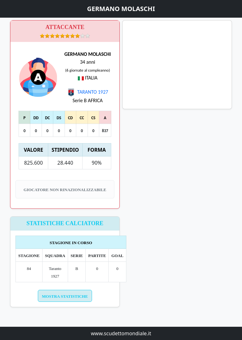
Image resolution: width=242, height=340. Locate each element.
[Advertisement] (177, 65)
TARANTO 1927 (87, 92)
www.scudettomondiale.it (121, 333)
